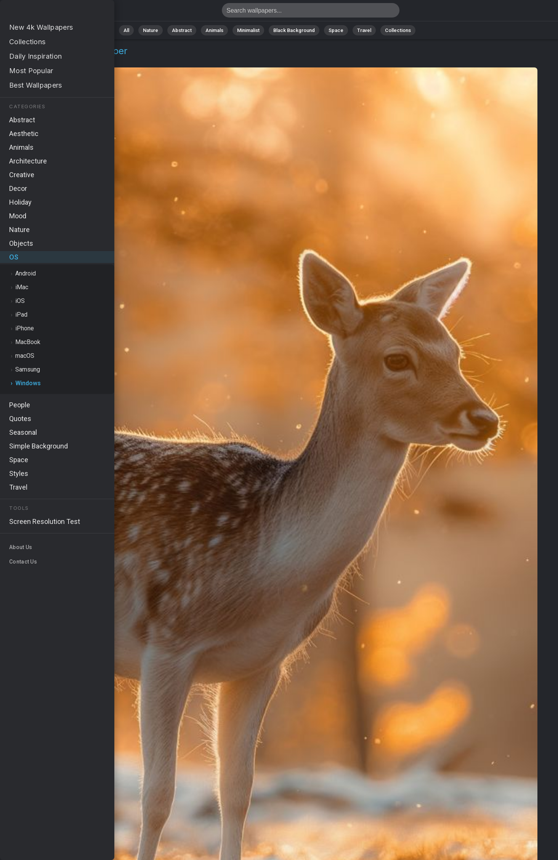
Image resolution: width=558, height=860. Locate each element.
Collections (398, 30)
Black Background (294, 30)
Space (336, 30)
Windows (50, 60)
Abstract (182, 30)
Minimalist (248, 30)
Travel (364, 30)
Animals (214, 30)
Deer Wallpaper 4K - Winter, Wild (46, 12)
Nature (150, 30)
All (126, 30)
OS (24, 60)
